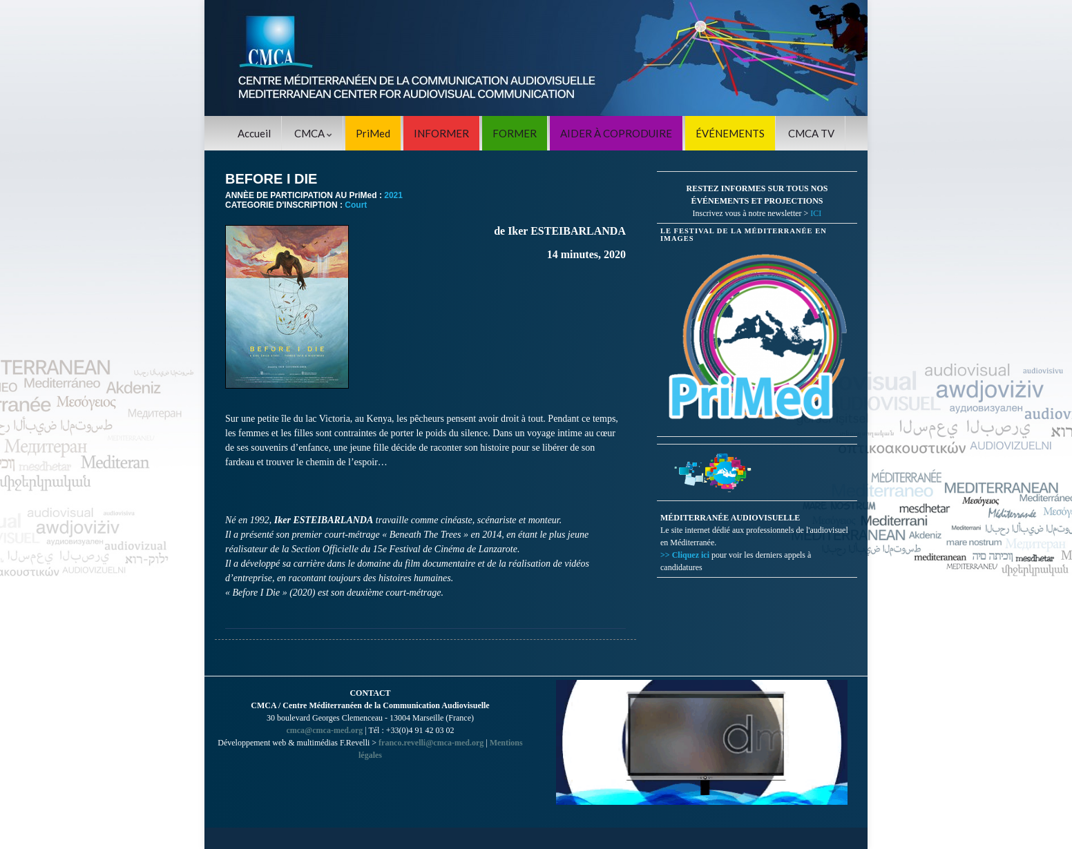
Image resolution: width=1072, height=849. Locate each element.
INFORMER (441, 133)
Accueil (254, 133)
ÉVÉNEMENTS (730, 133)
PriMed (373, 133)
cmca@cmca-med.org (324, 730)
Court (356, 205)
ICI (815, 213)
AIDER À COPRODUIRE (616, 133)
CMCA (313, 133)
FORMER (514, 133)
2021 (393, 195)
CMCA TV (811, 133)
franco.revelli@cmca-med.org (431, 743)
